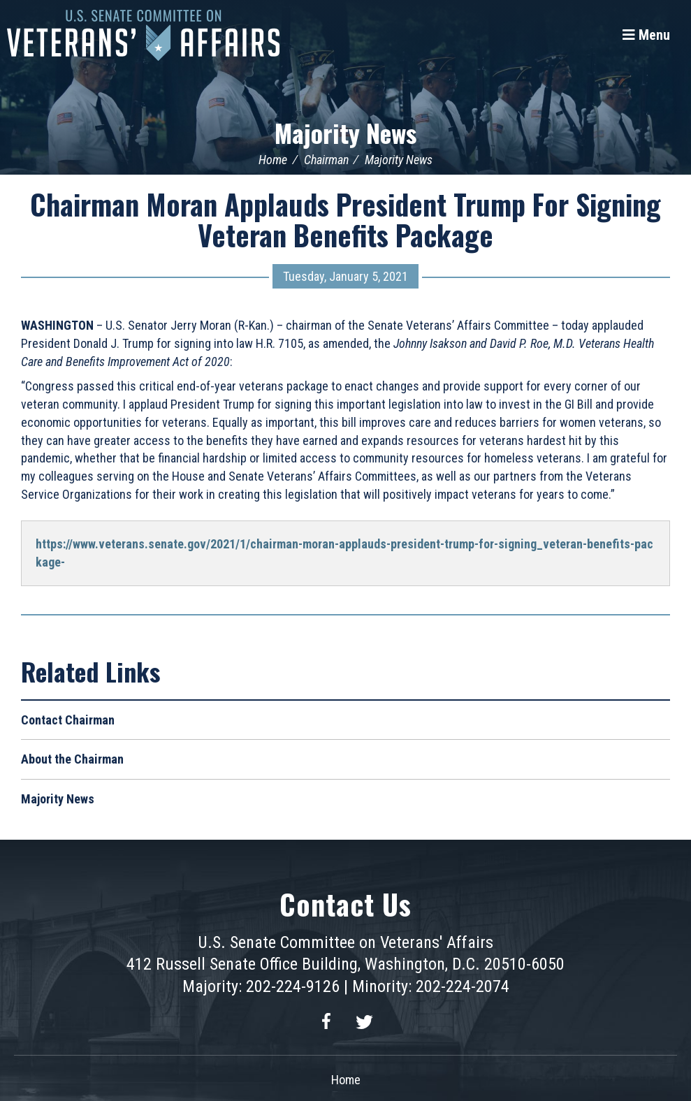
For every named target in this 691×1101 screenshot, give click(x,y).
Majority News (345, 132)
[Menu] (646, 35)
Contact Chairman (68, 720)
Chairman (326, 159)
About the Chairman (72, 759)
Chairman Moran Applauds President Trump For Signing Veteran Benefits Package (345, 219)
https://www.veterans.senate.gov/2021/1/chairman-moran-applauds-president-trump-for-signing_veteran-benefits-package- (344, 553)
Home (273, 159)
